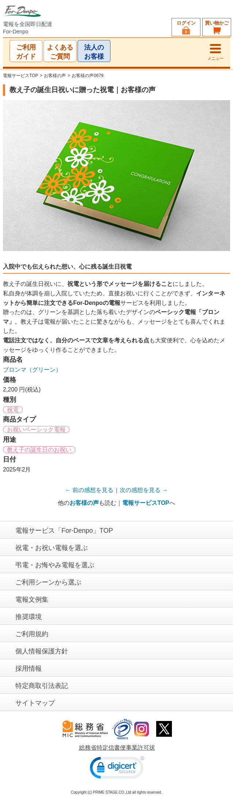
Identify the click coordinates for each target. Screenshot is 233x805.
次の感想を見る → (144, 490)
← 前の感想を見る (89, 490)
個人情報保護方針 (41, 651)
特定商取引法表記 (41, 685)
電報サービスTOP (20, 75)
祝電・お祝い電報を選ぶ (51, 547)
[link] (117, 769)
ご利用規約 (31, 634)
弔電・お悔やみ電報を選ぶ (54, 565)
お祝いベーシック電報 (36, 429)
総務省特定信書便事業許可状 (117, 747)
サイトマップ (35, 703)
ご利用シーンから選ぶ (48, 582)
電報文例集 (31, 599)
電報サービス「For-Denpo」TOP (64, 530)
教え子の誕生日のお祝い (39, 450)
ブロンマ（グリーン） (32, 370)
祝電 (13, 410)
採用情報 (28, 668)
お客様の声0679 (88, 75)
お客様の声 (55, 75)
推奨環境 (28, 616)
